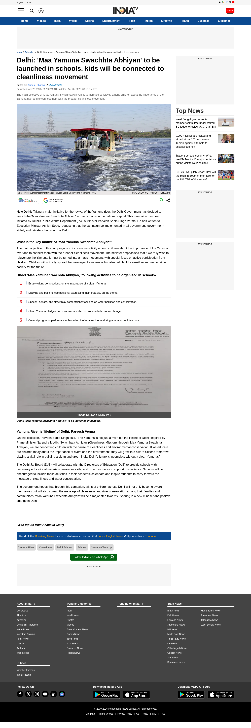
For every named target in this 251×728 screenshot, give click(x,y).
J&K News (172, 657)
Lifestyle (166, 20)
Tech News (72, 638)
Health (185, 20)
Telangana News (209, 620)
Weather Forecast (26, 670)
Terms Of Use (106, 713)
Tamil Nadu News (176, 638)
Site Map (90, 713)
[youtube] (45, 694)
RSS (163, 713)
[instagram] (36, 694)
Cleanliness (45, 547)
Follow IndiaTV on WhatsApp (94, 557)
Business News (75, 648)
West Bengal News (211, 624)
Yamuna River (26, 547)
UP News (172, 643)
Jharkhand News (176, 624)
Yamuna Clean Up (101, 547)
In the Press (23, 629)
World (73, 20)
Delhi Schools (65, 547)
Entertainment (111, 20)
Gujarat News (174, 652)
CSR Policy (142, 713)
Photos (148, 20)
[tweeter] (28, 694)
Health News (73, 652)
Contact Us (22, 610)
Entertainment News (77, 629)
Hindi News (23, 638)
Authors (21, 648)
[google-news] (62, 694)
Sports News (73, 634)
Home (24, 20)
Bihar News (173, 610)
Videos (41, 20)
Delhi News (173, 615)
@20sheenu (55, 84)
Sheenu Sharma (36, 85)
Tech (132, 20)
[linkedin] (53, 694)
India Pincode (24, 674)
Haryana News (175, 620)
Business (203, 20)
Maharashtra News (211, 610)
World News (73, 615)
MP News (172, 629)
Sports (89, 20)
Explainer (224, 20)
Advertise (21, 620)
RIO (154, 713)
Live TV (21, 643)
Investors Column (26, 634)
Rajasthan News (209, 615)
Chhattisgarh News (177, 648)
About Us (21, 615)
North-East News (176, 634)
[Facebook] (20, 694)
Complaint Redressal (28, 624)
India (57, 20)
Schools (82, 547)
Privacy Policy (125, 713)
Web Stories (23, 652)
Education (29, 52)
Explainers (72, 643)
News (19, 52)
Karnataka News (176, 662)
